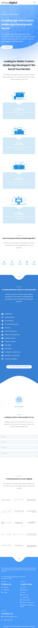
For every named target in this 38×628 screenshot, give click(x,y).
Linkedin (4, 587)
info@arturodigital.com (9, 616)
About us (24, 590)
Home (23, 587)
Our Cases (24, 595)
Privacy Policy (25, 600)
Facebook (5, 590)
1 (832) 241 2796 (6, 620)
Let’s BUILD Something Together (19, 367)
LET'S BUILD (7, 47)
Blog (22, 592)
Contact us (24, 597)
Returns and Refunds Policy (27, 605)
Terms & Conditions (27, 602)
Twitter (4, 592)
